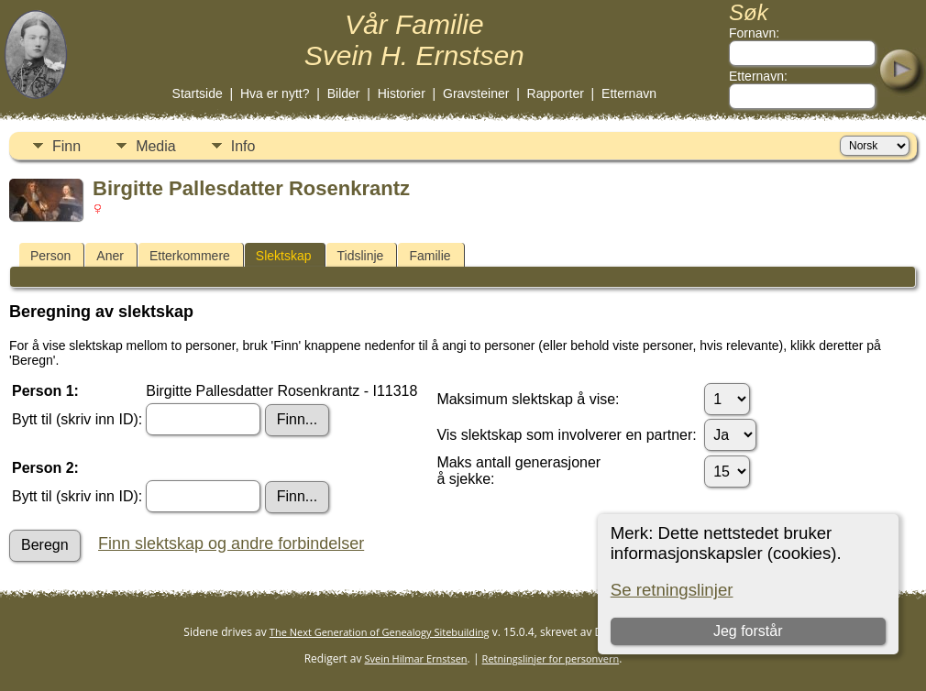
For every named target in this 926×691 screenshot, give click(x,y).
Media (156, 146)
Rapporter (555, 93)
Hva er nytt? (274, 93)
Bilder (343, 93)
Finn (66, 146)
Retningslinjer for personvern (551, 658)
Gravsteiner (476, 93)
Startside (197, 93)
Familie (429, 255)
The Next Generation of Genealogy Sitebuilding (380, 632)
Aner (110, 255)
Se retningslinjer (672, 589)
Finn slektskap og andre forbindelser (231, 543)
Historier (401, 93)
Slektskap (284, 255)
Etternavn (628, 93)
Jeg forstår (748, 631)
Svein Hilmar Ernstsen (416, 658)
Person (50, 255)
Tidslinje (360, 255)
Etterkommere (189, 255)
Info (243, 146)
